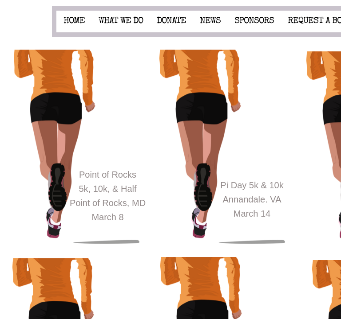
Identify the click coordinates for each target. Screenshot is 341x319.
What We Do (121, 21)
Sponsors (254, 21)
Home (74, 21)
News (210, 21)
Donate (171, 21)
